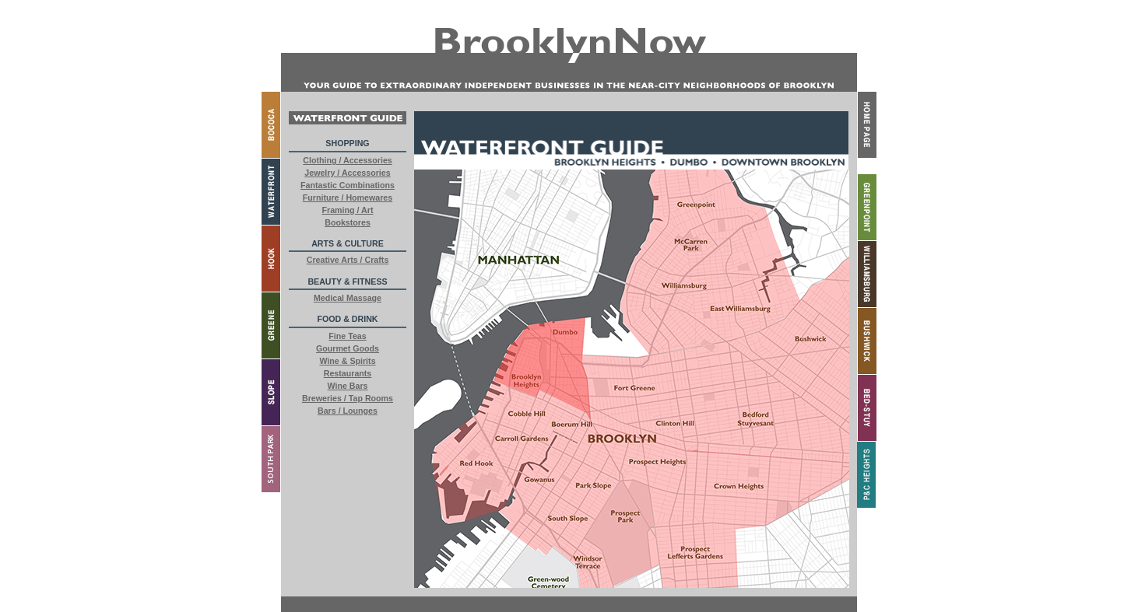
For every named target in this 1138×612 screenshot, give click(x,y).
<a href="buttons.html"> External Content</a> (347, 344)
